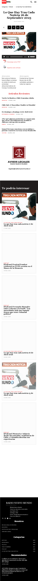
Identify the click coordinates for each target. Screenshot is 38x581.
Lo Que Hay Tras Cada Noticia (23, 6)
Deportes (4, 100)
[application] (19, 57)
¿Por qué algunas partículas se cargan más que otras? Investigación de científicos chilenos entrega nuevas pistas (18, 120)
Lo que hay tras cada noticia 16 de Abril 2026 (18, 354)
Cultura (4, 132)
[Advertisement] (19, 463)
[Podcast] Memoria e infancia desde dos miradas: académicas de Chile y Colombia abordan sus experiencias (19, 436)
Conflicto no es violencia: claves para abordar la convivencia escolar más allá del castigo (14, 560)
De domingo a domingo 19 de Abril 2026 (17, 112)
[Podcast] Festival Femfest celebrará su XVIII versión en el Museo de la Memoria (18, 266)
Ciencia (4, 124)
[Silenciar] (29, 57)
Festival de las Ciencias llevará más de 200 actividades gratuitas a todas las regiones (27, 81)
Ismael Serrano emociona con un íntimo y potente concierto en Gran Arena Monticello (19, 130)
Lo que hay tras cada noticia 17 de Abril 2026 (18, 225)
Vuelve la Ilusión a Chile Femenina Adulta (18, 98)
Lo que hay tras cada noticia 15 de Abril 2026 (18, 394)
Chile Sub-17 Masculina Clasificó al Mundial (18, 105)
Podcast (11, 6)
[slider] (16, 56)
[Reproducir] (4, 57)
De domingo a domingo (8, 114)
